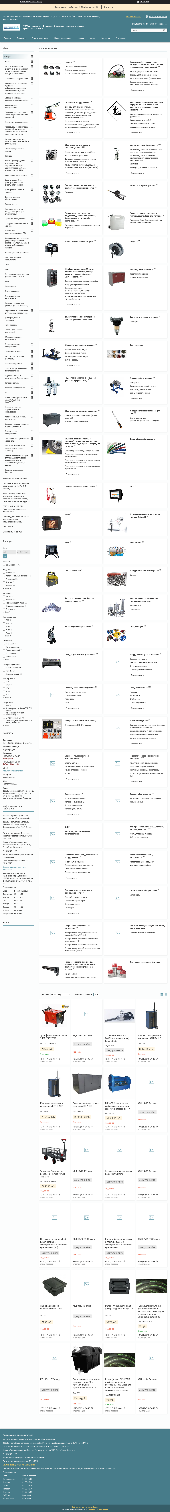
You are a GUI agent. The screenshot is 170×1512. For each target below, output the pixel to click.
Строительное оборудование (11, 432)
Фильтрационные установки (12, 319)
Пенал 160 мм (71, 974)
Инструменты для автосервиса (12, 297)
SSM (7, 281)
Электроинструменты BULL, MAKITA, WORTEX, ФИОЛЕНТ (17, 399)
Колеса (133, 575)
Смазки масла (11, 204)
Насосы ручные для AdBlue (76, 155)
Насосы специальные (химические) (145, 78)
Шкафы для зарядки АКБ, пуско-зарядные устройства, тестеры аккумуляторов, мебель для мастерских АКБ (16, 166)
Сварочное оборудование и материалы (17, 439)
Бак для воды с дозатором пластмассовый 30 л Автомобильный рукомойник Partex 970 (86, 1383)
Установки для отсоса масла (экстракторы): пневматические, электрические (144, 157)
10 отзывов (144, 2)
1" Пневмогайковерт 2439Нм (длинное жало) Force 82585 (117, 1038)
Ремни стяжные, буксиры (76, 770)
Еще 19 (8, 698)
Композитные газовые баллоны (15, 471)
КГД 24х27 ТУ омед (147, 1171)
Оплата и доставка (40, 38)
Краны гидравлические (140, 393)
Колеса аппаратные (73, 805)
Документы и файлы (12, 532)
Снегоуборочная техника (76, 897)
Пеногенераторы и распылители (13, 258)
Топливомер (135, 609)
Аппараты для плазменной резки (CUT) (82, 945)
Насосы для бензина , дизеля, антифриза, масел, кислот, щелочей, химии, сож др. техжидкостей (16, 70)
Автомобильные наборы (140, 865)
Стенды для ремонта (139, 277)
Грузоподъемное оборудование (12, 345)
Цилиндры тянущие (138, 666)
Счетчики (69, 192)
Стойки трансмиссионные (141, 669)
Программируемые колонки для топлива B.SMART (17, 275)
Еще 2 (7, 660)
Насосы (8, 62)
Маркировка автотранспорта (142, 127)
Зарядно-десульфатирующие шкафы (81, 281)
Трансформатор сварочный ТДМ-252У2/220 (53, 1037)
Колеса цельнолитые (74, 809)
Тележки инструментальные (142, 933)
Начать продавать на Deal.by (31, 2)
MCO (7, 265)
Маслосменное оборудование (11, 106)
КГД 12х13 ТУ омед (82, 1035)
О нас (92, 38)
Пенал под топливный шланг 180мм (80, 977)
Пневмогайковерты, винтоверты (79, 865)
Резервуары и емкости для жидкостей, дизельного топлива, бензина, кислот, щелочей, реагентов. (16, 130)
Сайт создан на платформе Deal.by (85, 1507)
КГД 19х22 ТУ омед (82, 1171)
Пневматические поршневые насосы (81, 74)
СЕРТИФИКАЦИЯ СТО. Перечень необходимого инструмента (14, 509)
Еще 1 (7, 725)
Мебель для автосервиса (16, 175)
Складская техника (13, 351)
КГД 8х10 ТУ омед (82, 1306)
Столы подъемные (138, 702)
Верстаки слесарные (139, 274)
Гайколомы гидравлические (142, 766)
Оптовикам (121, 38)
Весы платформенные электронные (145, 798)
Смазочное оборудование (16, 78)
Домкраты (134, 382)
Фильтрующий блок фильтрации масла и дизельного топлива (14, 182)
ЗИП (6, 392)
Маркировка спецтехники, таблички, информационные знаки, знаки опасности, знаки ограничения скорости (16, 88)
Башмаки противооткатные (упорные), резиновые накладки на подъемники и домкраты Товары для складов (17, 243)
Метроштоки (135, 605)
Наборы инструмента (139, 837)
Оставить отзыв (133, 16)
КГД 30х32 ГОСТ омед (84, 1239)
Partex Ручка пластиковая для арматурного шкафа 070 (119, 1307)
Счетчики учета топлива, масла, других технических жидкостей (16, 114)
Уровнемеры (10, 286)
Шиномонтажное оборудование (12, 198)
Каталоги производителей (15, 478)
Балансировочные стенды (76, 356)
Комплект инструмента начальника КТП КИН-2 (149, 1037)
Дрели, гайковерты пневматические (146, 731)
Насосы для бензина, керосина (143, 75)
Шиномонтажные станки (75, 353)
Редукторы (69, 699)
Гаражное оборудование (16, 219)
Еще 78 (8, 636)
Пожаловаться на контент (98, 1509)
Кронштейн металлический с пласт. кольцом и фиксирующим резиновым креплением (118, 1243)
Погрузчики (135, 695)
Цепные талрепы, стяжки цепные (79, 766)
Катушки (8, 156)
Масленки (134, 164)
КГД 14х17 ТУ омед (147, 1103)
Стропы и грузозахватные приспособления (16, 369)
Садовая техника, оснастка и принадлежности (17, 425)
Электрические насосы (75, 70)
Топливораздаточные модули (14, 150)
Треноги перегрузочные (75, 692)
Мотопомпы (135, 895)
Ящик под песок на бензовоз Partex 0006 (51, 1307)
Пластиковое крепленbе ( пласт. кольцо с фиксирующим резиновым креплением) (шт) (53, 1243)
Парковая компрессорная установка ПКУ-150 (85, 1104)
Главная (7, 38)
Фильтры (134, 321)
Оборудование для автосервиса (13, 338)
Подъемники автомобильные (143, 386)
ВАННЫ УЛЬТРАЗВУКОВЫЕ (76, 421)
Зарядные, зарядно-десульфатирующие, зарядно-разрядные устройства (78, 290)
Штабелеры (135, 699)
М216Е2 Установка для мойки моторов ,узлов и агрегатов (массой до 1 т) (117, 1106)
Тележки (133, 692)
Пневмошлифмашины (74, 862)
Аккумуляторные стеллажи (77, 285)
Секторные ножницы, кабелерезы (144, 770)
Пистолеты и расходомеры (16, 122)
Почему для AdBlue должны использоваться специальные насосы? (16, 519)
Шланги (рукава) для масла (17, 253)
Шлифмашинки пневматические (144, 734)
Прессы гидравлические (140, 389)
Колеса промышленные (75, 798)
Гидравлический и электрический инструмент (17, 377)
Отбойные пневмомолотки (76, 869)
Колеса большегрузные (75, 802)
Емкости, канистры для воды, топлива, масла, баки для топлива (17, 141)
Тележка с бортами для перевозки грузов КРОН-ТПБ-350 (53, 1174)
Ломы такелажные (73, 695)
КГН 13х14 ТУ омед (147, 1379)
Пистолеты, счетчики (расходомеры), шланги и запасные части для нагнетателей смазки (81, 115)
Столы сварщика (12, 291)
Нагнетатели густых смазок (77, 121)
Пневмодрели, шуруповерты (77, 872)
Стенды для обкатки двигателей (14, 331)
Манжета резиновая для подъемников (82, 451)
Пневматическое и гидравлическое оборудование (13, 409)
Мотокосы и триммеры (75, 901)
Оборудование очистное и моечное (16, 224)
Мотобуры (69, 908)
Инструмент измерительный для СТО (16, 232)
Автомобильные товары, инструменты (16, 418)
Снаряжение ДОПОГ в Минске (78, 725)
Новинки (80, 38)
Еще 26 (8, 588)
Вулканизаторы (71, 360)
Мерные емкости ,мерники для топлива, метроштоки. (16, 311)
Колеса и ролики (12, 383)
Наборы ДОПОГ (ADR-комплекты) (14, 357)
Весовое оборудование (15, 388)
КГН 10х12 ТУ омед (50, 1379)
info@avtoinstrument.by (13, 771)
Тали (67, 702)
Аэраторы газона (72, 904)
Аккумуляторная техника (141, 834)
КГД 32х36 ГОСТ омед (149, 1239)
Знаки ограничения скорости (142, 123)
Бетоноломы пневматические (143, 738)
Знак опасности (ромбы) (140, 120)
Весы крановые (136, 802)
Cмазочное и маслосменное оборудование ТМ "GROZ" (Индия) (16, 486)
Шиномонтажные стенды (76, 349)
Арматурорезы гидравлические (144, 763)
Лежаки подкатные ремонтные (143, 662)
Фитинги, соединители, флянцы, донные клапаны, (16, 304)
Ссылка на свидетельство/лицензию (19, 1465)
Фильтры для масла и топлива (14, 191)
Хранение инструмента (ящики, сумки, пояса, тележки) (15, 448)
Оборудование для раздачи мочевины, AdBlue (17, 99)
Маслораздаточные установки (143, 167)
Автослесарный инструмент (142, 862)
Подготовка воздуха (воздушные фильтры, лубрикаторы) (14, 211)
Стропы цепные (72, 763)
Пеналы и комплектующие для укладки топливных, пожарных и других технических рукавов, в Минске (16, 460)
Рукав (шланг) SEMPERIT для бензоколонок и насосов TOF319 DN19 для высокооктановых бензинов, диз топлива (151, 1311)
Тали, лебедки (11, 325)
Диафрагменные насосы (76, 67)
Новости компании (62, 38)
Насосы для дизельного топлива (144, 71)
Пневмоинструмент (13, 364)
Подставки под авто (138, 659)
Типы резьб (8, 527)
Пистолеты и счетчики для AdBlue (80, 152)
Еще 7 (7, 612)
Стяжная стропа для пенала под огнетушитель (118, 1172)
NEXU (7, 269)
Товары (20, 38)
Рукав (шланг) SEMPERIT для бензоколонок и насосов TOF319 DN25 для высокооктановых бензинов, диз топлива (118, 1385)
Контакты (108, 7)
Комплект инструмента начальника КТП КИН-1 (52, 1104)
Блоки (67, 773)
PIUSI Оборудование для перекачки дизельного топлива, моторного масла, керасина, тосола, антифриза (16, 497)
